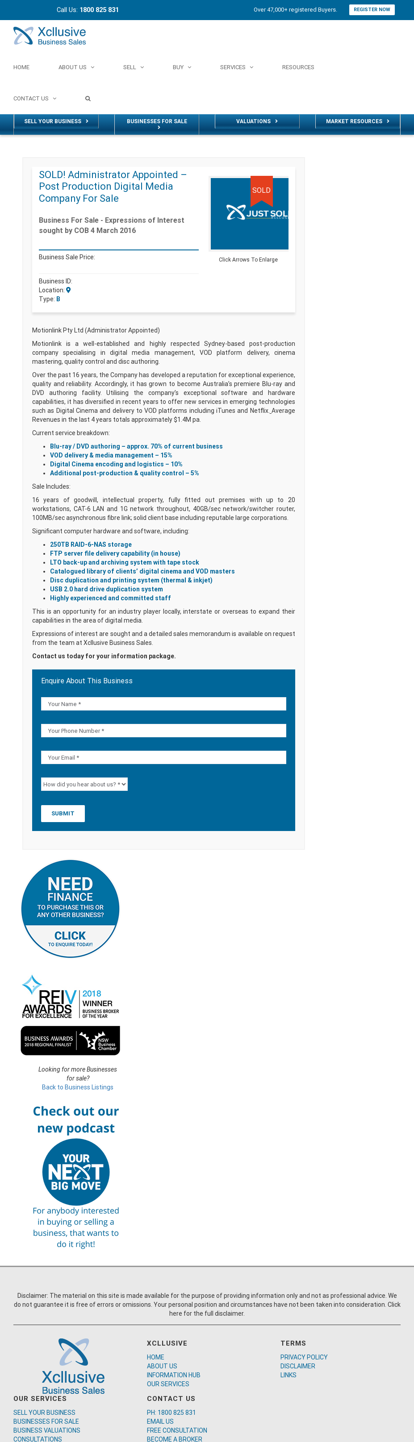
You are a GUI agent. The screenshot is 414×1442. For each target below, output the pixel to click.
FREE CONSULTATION (177, 1430)
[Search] (88, 98)
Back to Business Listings (77, 1087)
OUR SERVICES (168, 1384)
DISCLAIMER (297, 1366)
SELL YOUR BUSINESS (44, 1412)
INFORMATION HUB (174, 1375)
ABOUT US (162, 1366)
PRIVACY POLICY (304, 1357)
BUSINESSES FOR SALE (46, 1421)
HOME (155, 1357)
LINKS (288, 1375)
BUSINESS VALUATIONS (46, 1430)
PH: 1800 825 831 (171, 1412)
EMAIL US (160, 1421)
